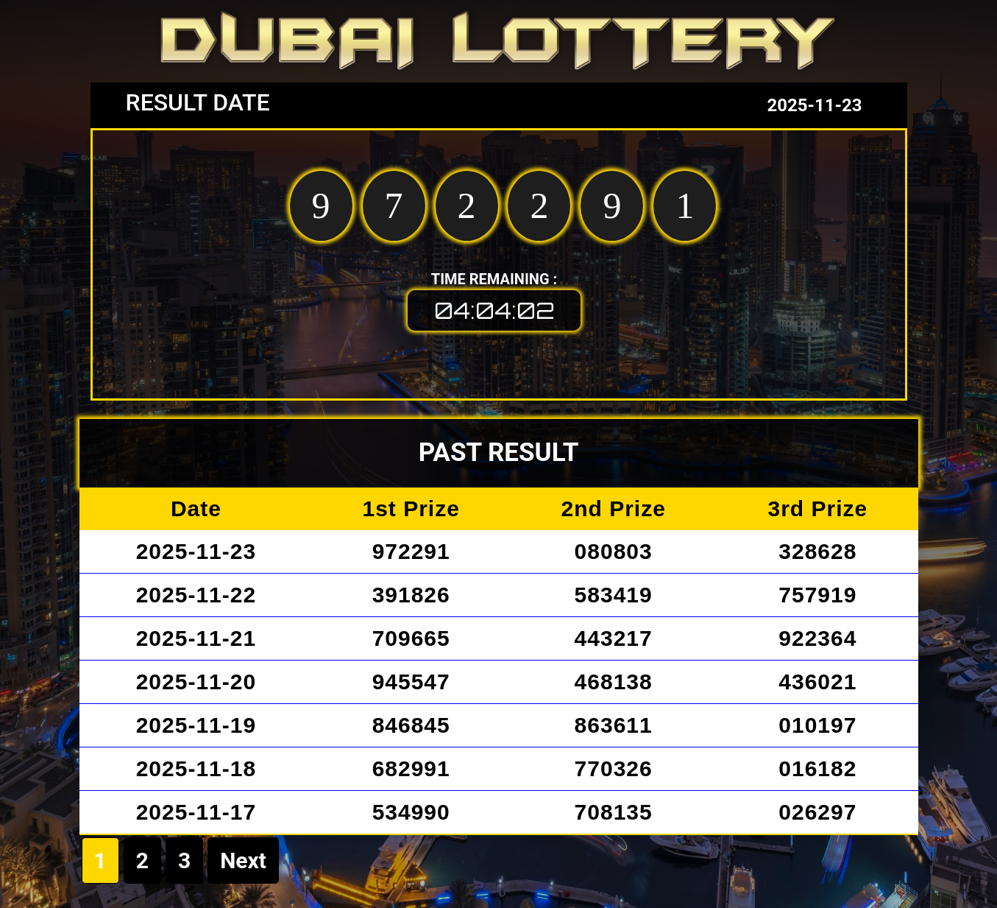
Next (243, 860)
